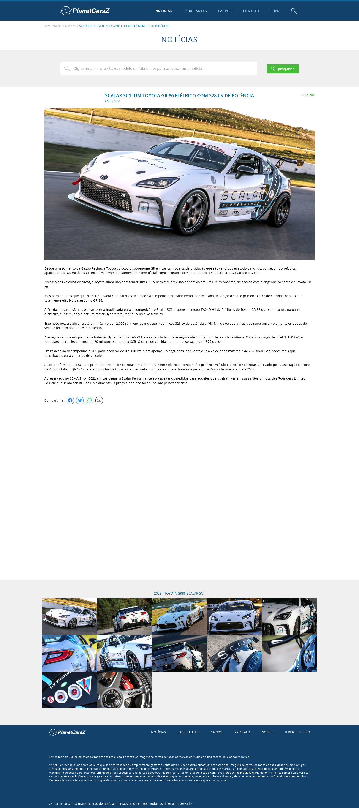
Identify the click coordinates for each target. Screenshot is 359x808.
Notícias (163, 11)
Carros (224, 11)
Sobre (275, 11)
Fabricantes (194, 11)
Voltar (310, 93)
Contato (250, 11)
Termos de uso (297, 731)
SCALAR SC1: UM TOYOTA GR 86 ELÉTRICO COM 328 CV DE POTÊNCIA (124, 25)
